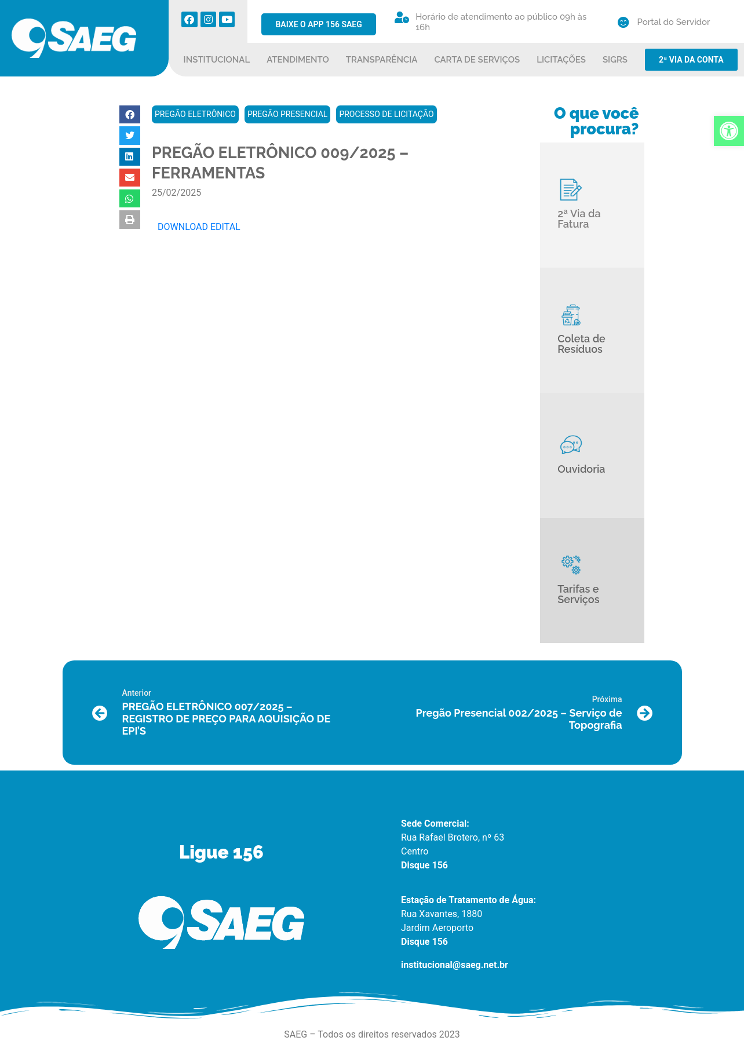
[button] (129, 114)
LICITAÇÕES (561, 59)
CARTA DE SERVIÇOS (477, 59)
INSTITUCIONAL (217, 59)
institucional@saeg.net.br (454, 964)
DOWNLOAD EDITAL (199, 226)
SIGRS (615, 59)
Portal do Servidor (673, 22)
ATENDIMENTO (298, 59)
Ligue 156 (221, 852)
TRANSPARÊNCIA (382, 59)
